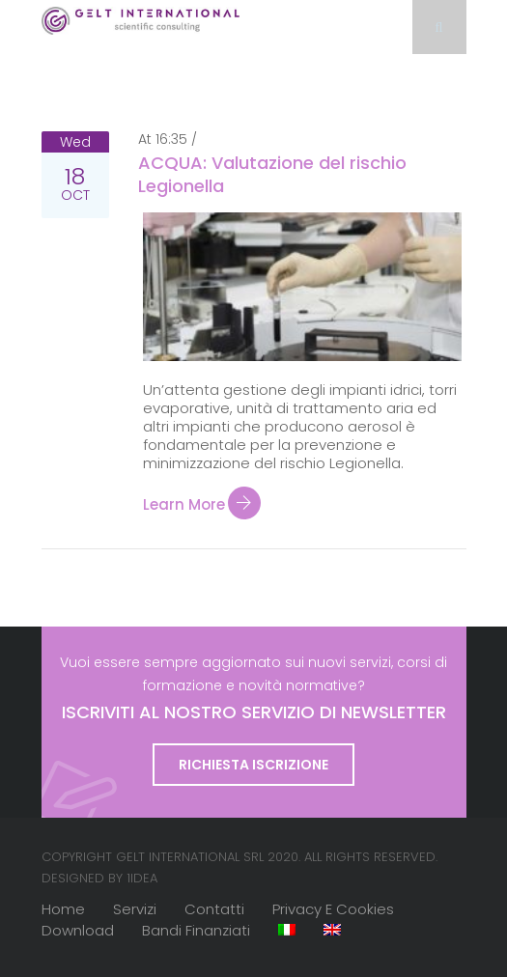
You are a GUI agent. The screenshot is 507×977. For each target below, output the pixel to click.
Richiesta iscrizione (253, 764)
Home (63, 909)
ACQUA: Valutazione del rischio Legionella (272, 174)
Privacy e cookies (333, 909)
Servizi (134, 909)
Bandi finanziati (196, 930)
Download (78, 930)
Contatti (214, 909)
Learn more (202, 503)
